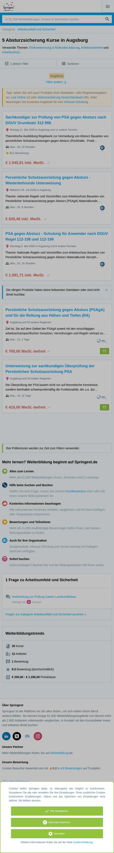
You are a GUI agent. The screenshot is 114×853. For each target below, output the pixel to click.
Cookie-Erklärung (83, 842)
